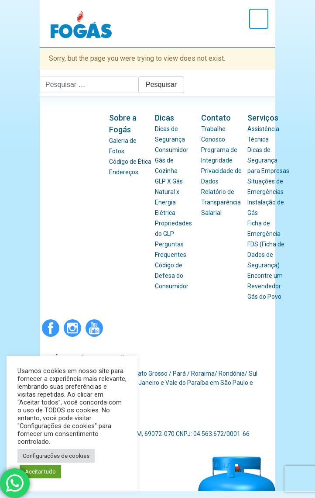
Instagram (72, 328)
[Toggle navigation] (258, 19)
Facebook (50, 328)
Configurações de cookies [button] (56, 456)
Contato (216, 117)
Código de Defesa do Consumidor (171, 276)
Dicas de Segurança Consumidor (171, 139)
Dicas (164, 117)
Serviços (262, 117)
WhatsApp (116, 328)
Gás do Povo (264, 296)
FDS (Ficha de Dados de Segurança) (265, 255)
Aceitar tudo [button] (40, 471)
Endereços (123, 172)
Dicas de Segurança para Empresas (268, 160)
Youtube (94, 328)
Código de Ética (130, 161)
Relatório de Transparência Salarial (221, 202)
